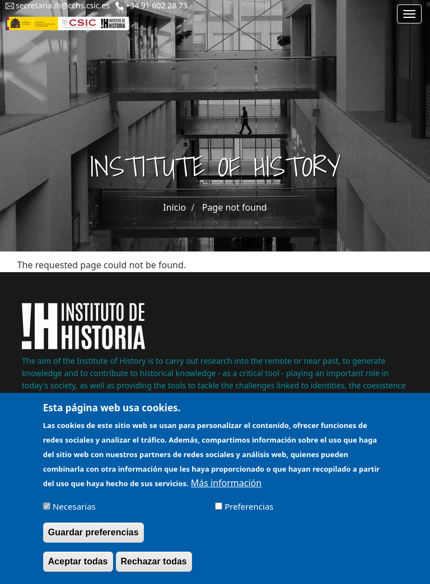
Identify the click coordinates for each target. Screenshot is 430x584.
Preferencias (249, 513)
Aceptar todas (78, 568)
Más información (226, 489)
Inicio (174, 207)
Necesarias (74, 513)
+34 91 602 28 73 (156, 5)
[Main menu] (409, 13)
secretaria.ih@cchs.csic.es (63, 5)
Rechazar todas (154, 568)
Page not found (234, 207)
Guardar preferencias (93, 539)
